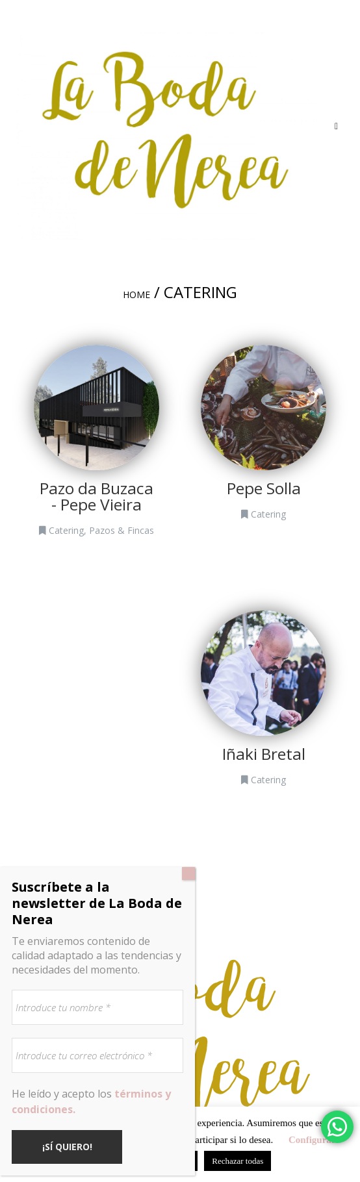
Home (136, 294)
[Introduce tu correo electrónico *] (97, 1055)
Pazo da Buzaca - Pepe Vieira (96, 496)
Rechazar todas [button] (237, 1161)
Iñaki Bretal (263, 753)
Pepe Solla (264, 488)
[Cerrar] (188, 873)
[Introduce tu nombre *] (97, 1007)
